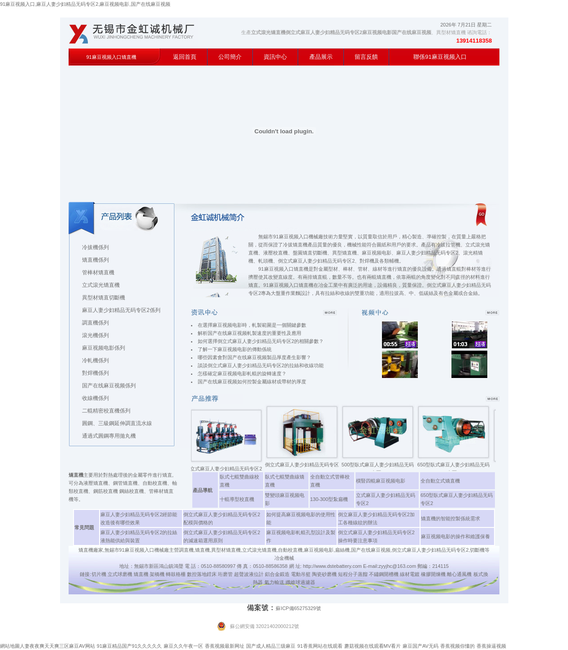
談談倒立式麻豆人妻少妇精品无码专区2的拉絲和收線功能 (261, 365)
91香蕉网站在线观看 (319, 646)
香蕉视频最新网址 (224, 646)
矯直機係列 (95, 260)
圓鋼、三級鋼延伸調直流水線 (117, 423)
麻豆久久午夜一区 (183, 646)
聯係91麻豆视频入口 (439, 56)
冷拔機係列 (95, 247)
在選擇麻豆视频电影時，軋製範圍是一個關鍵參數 (252, 325)
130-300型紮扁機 (329, 499)
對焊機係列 (95, 373)
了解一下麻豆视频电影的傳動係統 (235, 349)
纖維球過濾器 (300, 582)
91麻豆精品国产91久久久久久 (129, 646)
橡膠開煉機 (433, 574)
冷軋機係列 (95, 360)
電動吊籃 (301, 574)
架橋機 (157, 574)
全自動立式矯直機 (440, 480)
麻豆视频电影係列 (103, 348)
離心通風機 (459, 574)
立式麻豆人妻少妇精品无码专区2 (228, 468)
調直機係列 (95, 323)
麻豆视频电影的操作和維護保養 (455, 536)
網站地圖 (10, 646)
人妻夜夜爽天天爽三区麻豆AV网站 (57, 646)
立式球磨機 (120, 574)
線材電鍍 (410, 574)
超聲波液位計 (249, 574)
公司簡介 (230, 56)
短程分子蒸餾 (353, 574)
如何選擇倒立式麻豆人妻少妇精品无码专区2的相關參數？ (261, 341)
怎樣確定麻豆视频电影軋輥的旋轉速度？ (242, 373)
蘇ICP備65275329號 (298, 608)
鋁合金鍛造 (277, 574)
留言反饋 (366, 56)
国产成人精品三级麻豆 (270, 646)
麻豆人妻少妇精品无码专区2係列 (121, 310)
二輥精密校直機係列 (106, 411)
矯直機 (141, 574)
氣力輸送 (274, 582)
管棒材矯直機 (98, 272)
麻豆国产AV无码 (420, 646)
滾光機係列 (95, 335)
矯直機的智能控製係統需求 (450, 518)
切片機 (98, 574)
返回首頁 (184, 56)
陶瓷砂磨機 (324, 574)
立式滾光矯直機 (101, 285)
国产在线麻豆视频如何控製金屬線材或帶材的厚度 (252, 381)
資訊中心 (275, 56)
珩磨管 (225, 574)
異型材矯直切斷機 (103, 297)
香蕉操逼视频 (491, 646)
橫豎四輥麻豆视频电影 (380, 480)
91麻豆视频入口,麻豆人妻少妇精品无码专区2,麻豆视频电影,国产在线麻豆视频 (85, 4)
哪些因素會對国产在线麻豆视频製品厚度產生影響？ (254, 357)
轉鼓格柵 (176, 574)
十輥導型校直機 (237, 499)
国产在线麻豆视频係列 (109, 385)
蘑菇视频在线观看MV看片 (372, 646)
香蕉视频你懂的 (457, 646)
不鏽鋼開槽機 (384, 574)
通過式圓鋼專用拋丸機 (109, 436)
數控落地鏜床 (202, 574)
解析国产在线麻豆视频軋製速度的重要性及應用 (249, 333)
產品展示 (321, 56)
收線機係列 (95, 398)
